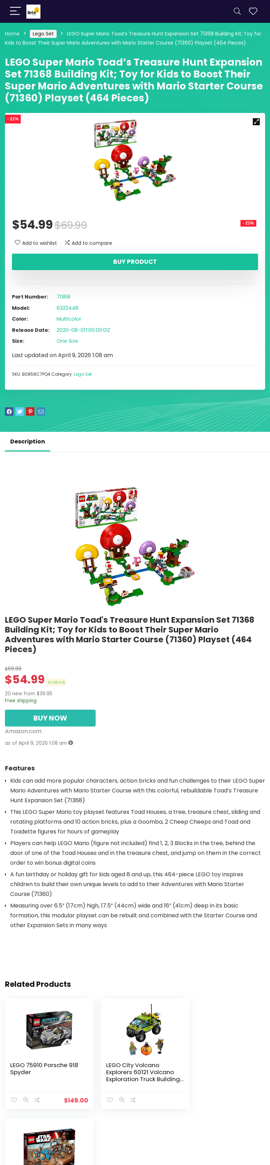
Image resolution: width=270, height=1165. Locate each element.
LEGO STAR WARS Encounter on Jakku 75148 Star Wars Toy (218, 1072)
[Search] (237, 11)
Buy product (135, 261)
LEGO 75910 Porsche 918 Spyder (44, 1068)
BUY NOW (50, 718)
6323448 (67, 308)
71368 (63, 296)
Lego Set (43, 33)
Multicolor (69, 318)
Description (27, 441)
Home (12, 33)
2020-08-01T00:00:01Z (83, 330)
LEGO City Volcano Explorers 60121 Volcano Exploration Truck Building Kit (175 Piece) (133, 1075)
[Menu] (15, 11)
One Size (67, 340)
